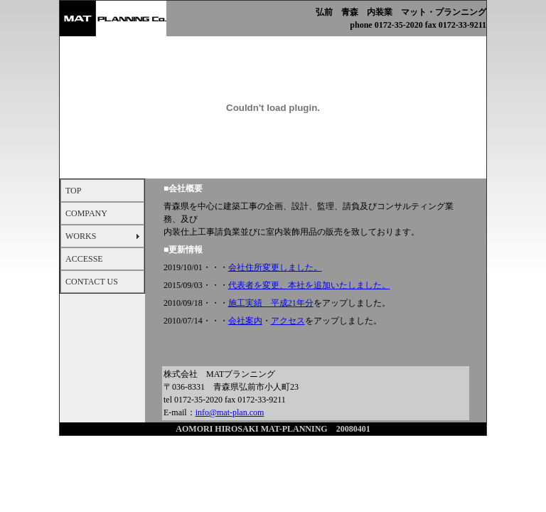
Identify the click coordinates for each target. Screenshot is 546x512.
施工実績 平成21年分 (271, 303)
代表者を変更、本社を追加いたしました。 (309, 285)
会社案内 (245, 321)
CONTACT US (91, 282)
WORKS (80, 236)
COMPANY (86, 213)
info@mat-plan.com (230, 412)
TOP (73, 191)
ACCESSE (84, 259)
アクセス (288, 321)
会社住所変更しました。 (275, 267)
